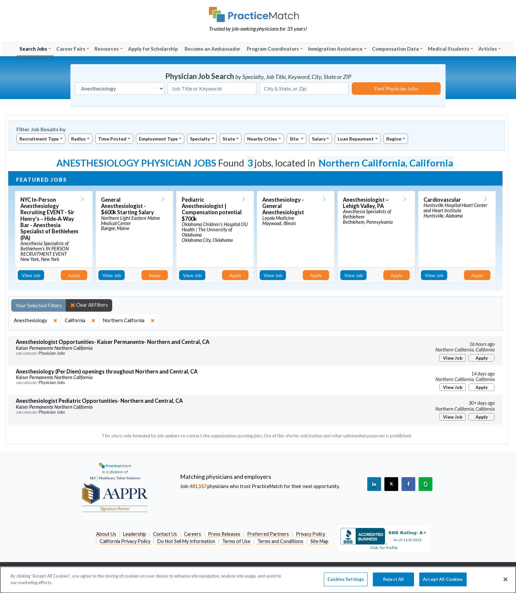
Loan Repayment (356, 139)
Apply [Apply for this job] (74, 275)
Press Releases (224, 534)
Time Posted (112, 139)
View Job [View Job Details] (31, 275)
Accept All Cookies (443, 583)
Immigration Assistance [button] (335, 49)
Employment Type (158, 139)
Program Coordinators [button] (273, 49)
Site (294, 139)
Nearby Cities (262, 139)
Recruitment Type (39, 139)
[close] (35, 320)
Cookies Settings (345, 583)
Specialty (200, 139)
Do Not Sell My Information (186, 541)
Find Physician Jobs (396, 88)
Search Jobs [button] (33, 49)
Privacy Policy (310, 534)
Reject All (393, 583)
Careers (192, 534)
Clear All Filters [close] (89, 305)
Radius (78, 139)
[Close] (505, 584)
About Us (106, 534)
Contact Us (165, 534)
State (228, 139)
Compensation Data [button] (395, 49)
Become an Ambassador (212, 49)
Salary (318, 139)
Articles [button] (487, 49)
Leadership (134, 534)
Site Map (319, 541)
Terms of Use (236, 541)
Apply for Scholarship (153, 49)
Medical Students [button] (448, 49)
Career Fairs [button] (70, 49)
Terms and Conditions (280, 541)
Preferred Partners (268, 534)
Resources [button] (106, 49)
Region (393, 139)
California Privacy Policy (125, 541)
